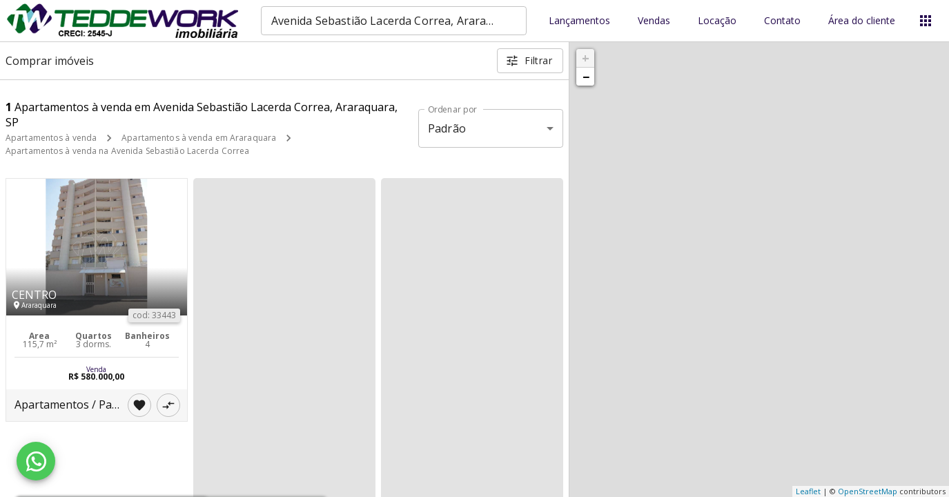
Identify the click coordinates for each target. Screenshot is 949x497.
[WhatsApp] (36, 461)
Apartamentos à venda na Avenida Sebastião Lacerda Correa (127, 151)
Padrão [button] (447, 128)
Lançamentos (579, 21)
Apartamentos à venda (51, 138)
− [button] (586, 76)
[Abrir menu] (925, 20)
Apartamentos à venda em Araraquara (198, 138)
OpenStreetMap (867, 491)
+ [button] (585, 58)
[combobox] (394, 20)
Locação (717, 21)
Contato (782, 21)
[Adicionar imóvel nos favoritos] (139, 405)
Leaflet (808, 491)
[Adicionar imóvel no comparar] (168, 405)
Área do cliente (861, 21)
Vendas (654, 21)
